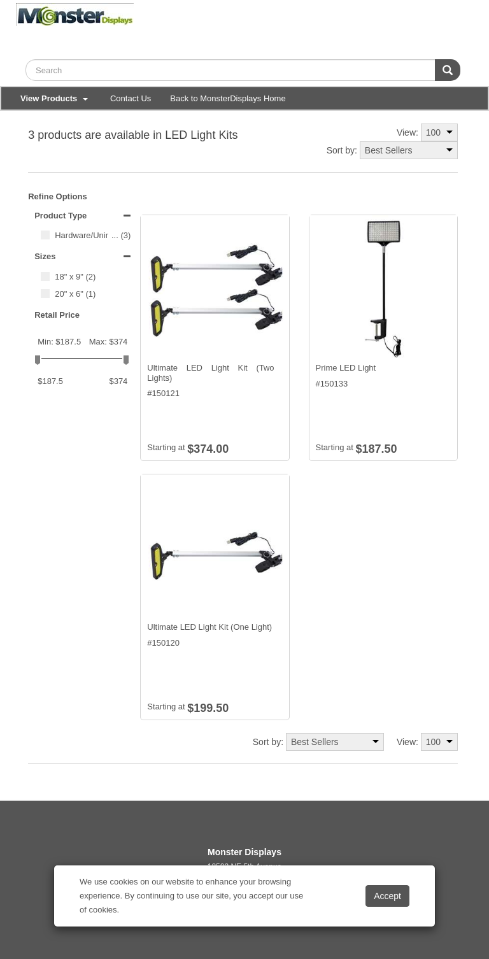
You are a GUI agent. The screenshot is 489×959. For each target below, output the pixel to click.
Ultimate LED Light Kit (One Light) (209, 627)
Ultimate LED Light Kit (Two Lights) (210, 373)
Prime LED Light (346, 368)
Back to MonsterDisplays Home (227, 98)
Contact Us (130, 98)
